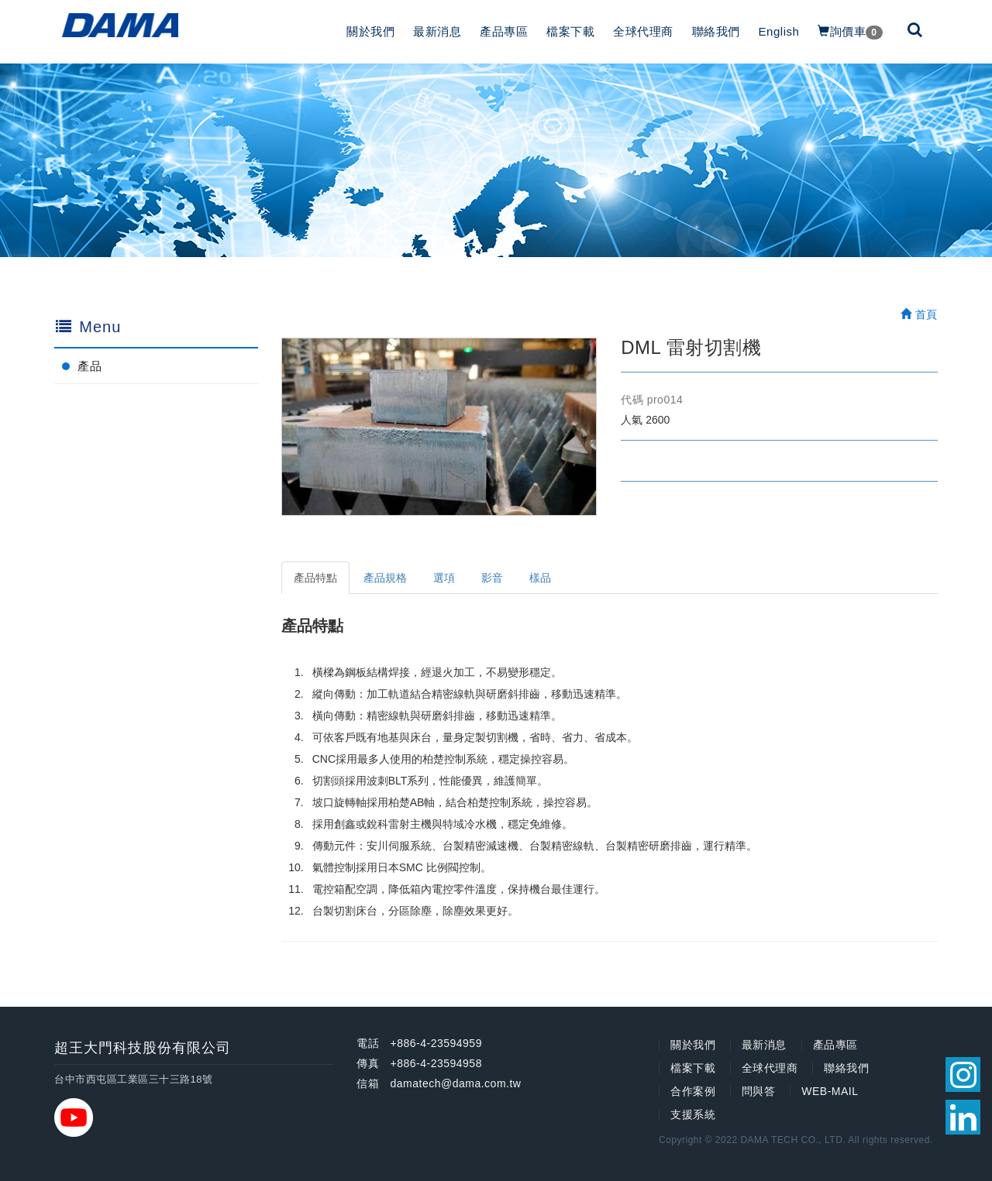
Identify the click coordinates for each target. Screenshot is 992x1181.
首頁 (919, 314)
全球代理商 (643, 31)
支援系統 (692, 1114)
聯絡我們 (716, 31)
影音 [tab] (492, 578)
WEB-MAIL (829, 1091)
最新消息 (437, 31)
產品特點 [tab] (315, 578)
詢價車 (850, 32)
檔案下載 (570, 31)
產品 (90, 365)
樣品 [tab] (540, 578)
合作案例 (692, 1091)
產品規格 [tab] (385, 578)
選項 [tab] (444, 578)
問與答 (759, 1091)
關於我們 (370, 31)
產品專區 (504, 31)
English (779, 31)
